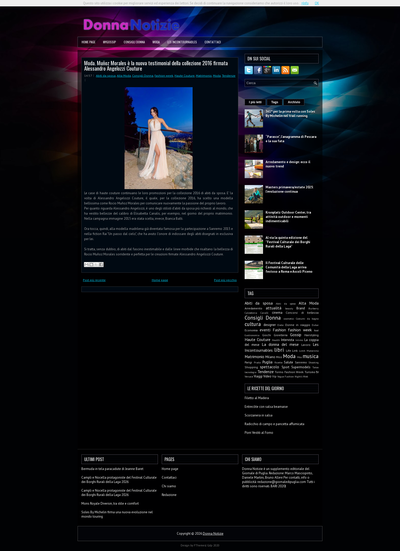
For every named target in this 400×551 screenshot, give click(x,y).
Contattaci (213, 42)
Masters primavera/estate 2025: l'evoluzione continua (290, 189)
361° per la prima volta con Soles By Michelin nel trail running (290, 113)
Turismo (310, 372)
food (316, 330)
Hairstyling (311, 335)
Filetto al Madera (257, 398)
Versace (249, 376)
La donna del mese (280, 344)
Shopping (251, 367)
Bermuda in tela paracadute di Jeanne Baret (112, 469)
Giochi (266, 335)
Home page (88, 42)
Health (276, 340)
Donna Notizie (213, 533)
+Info (305, 3)
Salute (288, 362)
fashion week (164, 75)
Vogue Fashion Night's (289, 376)
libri (279, 349)
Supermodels (300, 367)
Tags (274, 102)
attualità (273, 307)
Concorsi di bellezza (302, 312)
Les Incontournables (182, 42)
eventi (265, 329)
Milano (270, 357)
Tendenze (228, 75)
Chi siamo (169, 486)
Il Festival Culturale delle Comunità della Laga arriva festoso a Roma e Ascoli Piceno (289, 267)
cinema (277, 312)
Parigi (248, 362)
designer (270, 325)
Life (288, 350)
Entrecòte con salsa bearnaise (266, 406)
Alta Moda (124, 75)
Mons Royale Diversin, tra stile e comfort (110, 503)
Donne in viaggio (297, 325)
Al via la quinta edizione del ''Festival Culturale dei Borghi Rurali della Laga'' (288, 241)
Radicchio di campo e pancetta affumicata (274, 424)
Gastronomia (252, 335)
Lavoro (305, 345)
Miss (279, 357)
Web (305, 376)
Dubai (315, 325)
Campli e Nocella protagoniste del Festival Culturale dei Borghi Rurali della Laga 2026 (119, 479)
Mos (299, 357)
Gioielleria (281, 335)
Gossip (295, 334)
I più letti (255, 102)
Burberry (313, 308)
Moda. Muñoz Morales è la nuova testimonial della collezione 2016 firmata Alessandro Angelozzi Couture (156, 65)
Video (267, 376)
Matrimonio (204, 75)
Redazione (169, 495)
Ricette (278, 362)
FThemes (200, 545)
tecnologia (250, 372)
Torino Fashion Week (289, 372)
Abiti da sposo (286, 303)
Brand (300, 308)
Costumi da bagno (307, 318)
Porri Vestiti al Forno (259, 432)
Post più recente (94, 280)
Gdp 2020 (213, 545)
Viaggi (258, 376)
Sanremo (301, 362)
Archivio (294, 102)
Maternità (313, 350)
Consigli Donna (134, 42)
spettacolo (269, 366)
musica (311, 356)
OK (317, 3)
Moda (156, 42)
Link (295, 350)
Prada (257, 362)
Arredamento (253, 308)
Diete (280, 325)
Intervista (287, 340)
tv (317, 372)
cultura (253, 324)
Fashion (279, 329)
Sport (285, 367)
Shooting (313, 362)
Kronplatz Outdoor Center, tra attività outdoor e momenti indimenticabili (288, 216)
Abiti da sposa (106, 75)
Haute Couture (184, 75)
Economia (251, 330)
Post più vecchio (225, 280)
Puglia (267, 361)
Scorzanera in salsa (258, 415)
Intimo (299, 340)
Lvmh (302, 350)
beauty (289, 308)
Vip (274, 376)
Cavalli (264, 312)
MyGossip (109, 42)
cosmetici (289, 318)
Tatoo (315, 367)
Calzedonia (251, 312)
